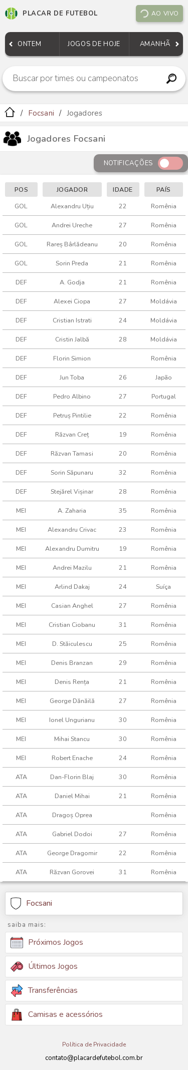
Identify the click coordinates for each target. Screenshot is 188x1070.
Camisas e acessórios (57, 1014)
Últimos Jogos (44, 966)
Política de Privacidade (94, 1044)
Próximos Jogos (47, 943)
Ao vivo (159, 13)
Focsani (41, 113)
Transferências (44, 990)
